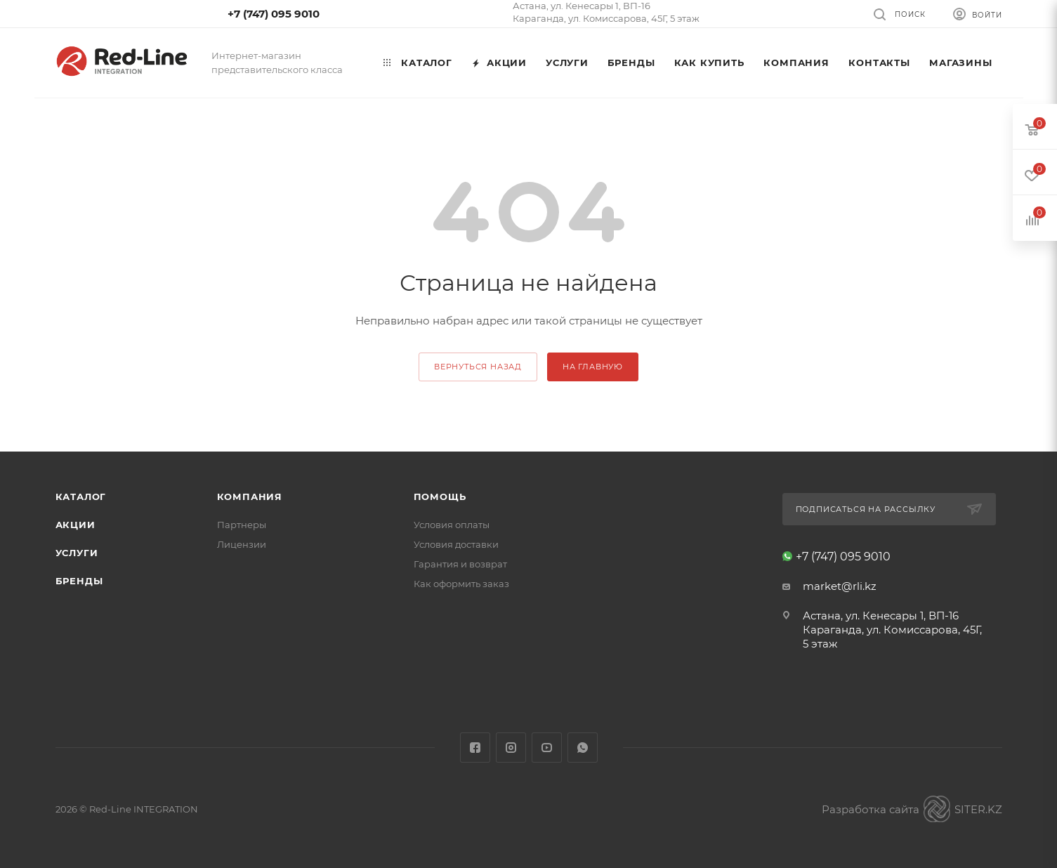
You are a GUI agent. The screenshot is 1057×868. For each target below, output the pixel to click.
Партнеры (241, 524)
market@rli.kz (840, 586)
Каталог (81, 496)
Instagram (511, 747)
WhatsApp (582, 747)
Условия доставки (456, 544)
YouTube (547, 747)
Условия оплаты (452, 524)
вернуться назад (478, 366)
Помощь (440, 496)
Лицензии (241, 544)
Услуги (76, 552)
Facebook (475, 747)
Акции (75, 524)
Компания (249, 496)
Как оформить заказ (461, 583)
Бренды (79, 580)
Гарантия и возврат (460, 564)
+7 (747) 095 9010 (274, 13)
